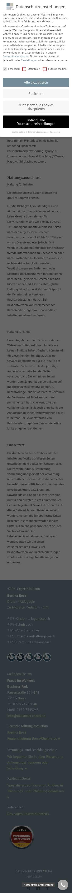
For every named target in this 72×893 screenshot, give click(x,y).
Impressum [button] (55, 129)
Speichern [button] (36, 91)
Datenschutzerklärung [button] (38, 129)
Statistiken (31, 66)
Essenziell (11, 66)
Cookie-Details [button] (19, 129)
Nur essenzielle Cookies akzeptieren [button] (36, 104)
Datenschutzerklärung (16, 53)
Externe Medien (55, 66)
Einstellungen (29, 57)
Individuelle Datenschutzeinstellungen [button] (36, 119)
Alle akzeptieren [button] (36, 79)
